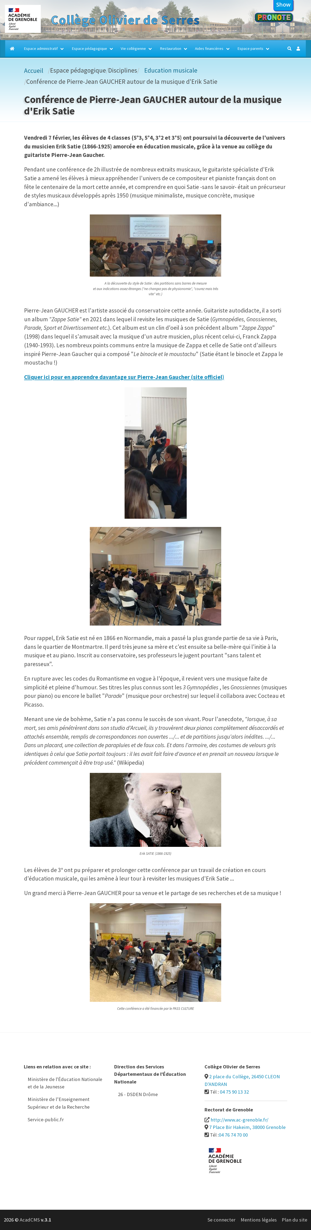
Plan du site (294, 1220)
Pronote (274, 17)
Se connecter (221, 1220)
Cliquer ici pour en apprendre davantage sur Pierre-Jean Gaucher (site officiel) (124, 377)
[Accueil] (12, 48)
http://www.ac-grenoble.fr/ (239, 1120)
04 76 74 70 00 (233, 1135)
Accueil (33, 70)
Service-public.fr (46, 1119)
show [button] (283, 4)
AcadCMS (35, 1220)
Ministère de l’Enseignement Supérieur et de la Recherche (59, 1103)
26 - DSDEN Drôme (138, 1094)
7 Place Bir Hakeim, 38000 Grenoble (247, 1127)
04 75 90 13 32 (234, 1092)
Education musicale (170, 70)
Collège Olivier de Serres (125, 20)
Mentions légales (259, 1220)
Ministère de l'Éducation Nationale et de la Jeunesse (65, 1083)
